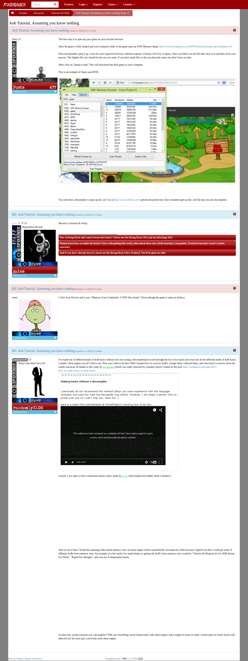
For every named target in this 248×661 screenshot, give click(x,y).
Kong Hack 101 (138, 237)
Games (113, 4)
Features (69, 4)
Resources (39, 13)
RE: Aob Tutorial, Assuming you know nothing (43, 214)
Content (129, 4)
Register (97, 4)
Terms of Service (33, 658)
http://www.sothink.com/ (127, 199)
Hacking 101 (164, 237)
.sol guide (180, 243)
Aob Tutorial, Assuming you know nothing (40, 30)
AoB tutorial (165, 243)
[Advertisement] (162, 14)
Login (83, 4)
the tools (126, 243)
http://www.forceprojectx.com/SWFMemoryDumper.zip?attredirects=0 (196, 46)
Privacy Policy (15, 658)
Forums (23, 13)
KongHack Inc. (113, 658)
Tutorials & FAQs (60, 13)
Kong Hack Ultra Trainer (125, 252)
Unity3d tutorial (198, 243)
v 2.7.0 (131, 658)
